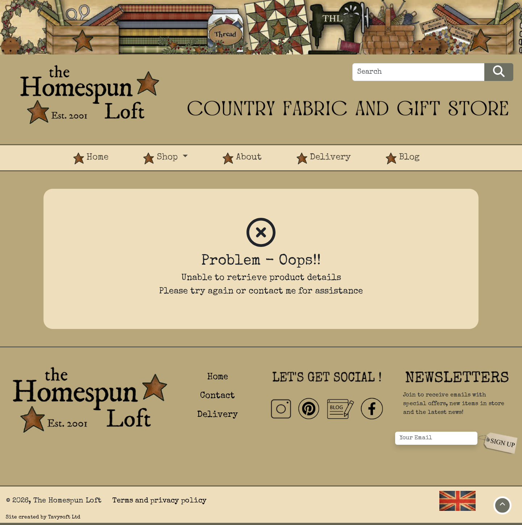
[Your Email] (436, 438)
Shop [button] (162, 158)
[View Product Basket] (454, 151)
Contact (217, 396)
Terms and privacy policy (159, 501)
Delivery (324, 158)
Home (90, 158)
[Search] (418, 72)
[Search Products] (498, 72)
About (242, 158)
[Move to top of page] (502, 505)
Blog (403, 158)
